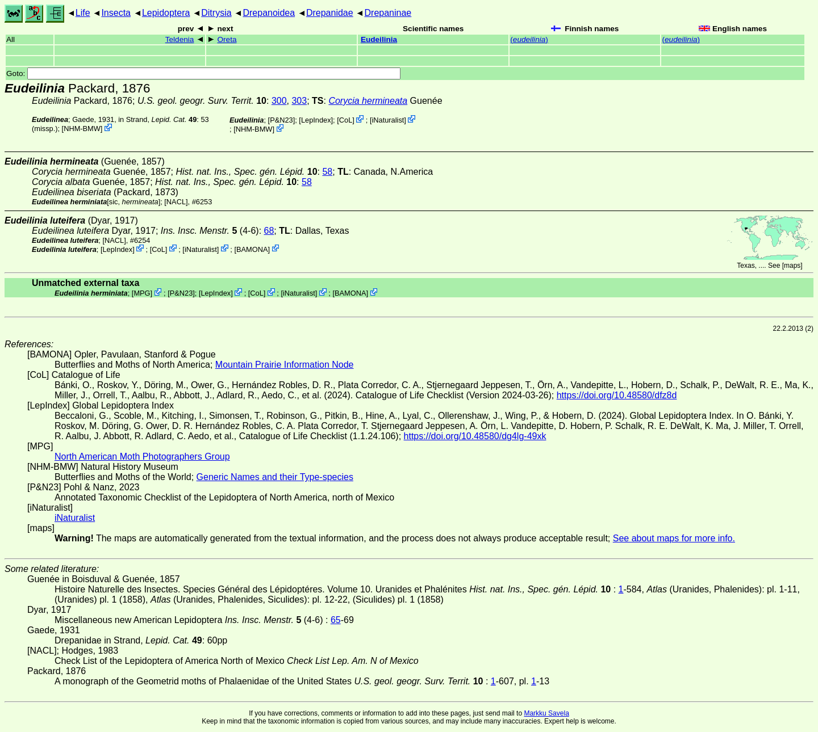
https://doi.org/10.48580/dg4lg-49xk (475, 436)
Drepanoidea (269, 13)
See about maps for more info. (674, 538)
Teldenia (179, 39)
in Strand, (157, 119)
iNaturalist (388, 120)
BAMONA (252, 249)
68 (269, 230)
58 (327, 171)
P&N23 (281, 120)
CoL (345, 120)
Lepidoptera (166, 13)
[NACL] (175, 201)
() (529, 39)
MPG (141, 293)
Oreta (226, 39)
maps (792, 266)
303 (299, 101)
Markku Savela (546, 713)
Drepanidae (329, 13)
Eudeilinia (379, 39)
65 (336, 620)
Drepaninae (388, 13)
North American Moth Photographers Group (142, 456)
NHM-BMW (82, 128)
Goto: (203, 73)
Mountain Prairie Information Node (284, 364)
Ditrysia (216, 13)
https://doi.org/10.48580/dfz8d (617, 395)
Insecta (116, 13)
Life (83, 13)
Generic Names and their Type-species (275, 477)
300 (279, 101)
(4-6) (210, 230)
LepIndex (316, 120)
